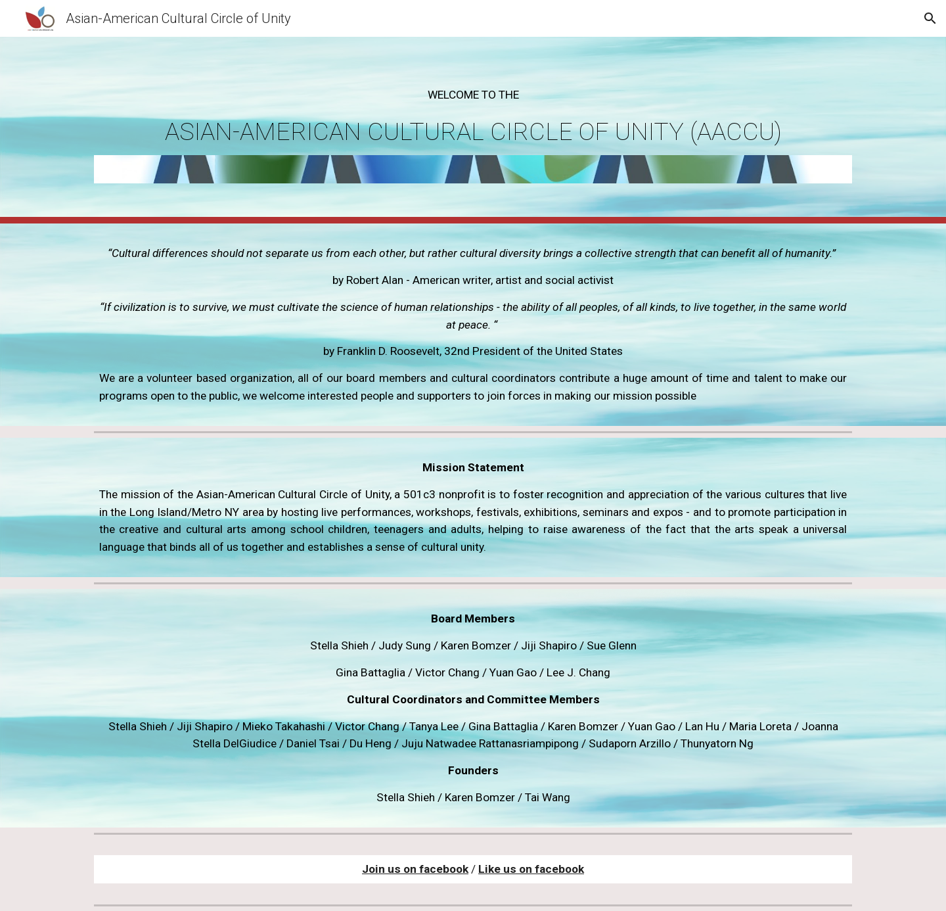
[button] (930, 18)
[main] (473, 116)
